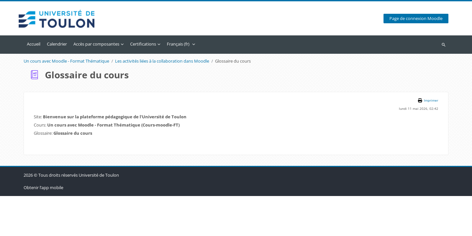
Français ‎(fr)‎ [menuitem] (178, 44)
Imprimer (431, 100)
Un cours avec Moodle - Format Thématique (66, 61)
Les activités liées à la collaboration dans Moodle (162, 61)
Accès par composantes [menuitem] (96, 44)
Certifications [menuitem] (143, 44)
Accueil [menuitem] (33, 44)
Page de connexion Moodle (415, 18)
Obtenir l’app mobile (43, 227)
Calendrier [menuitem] (57, 44)
